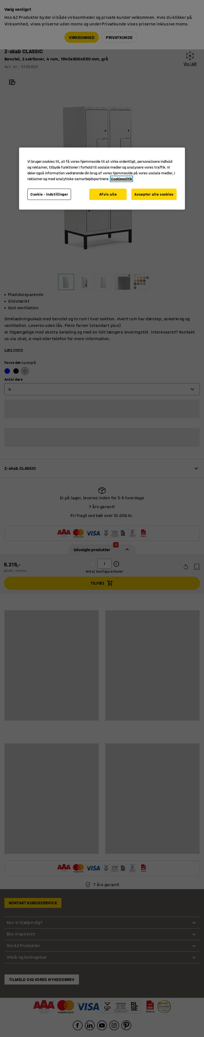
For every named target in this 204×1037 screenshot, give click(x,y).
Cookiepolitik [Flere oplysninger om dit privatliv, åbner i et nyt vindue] (121, 179)
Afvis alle (108, 194)
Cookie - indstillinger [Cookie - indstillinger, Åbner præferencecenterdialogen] (49, 194)
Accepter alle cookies (154, 194)
